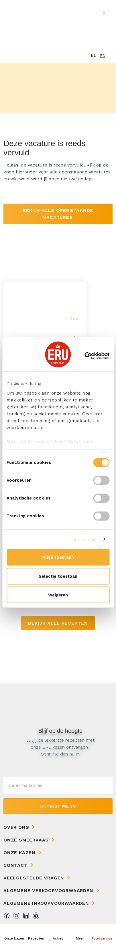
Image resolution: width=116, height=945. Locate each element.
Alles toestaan (58, 557)
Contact (15, 865)
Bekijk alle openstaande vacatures (58, 214)
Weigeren (58, 595)
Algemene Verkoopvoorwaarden (48, 890)
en (102, 55)
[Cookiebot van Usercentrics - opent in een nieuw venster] (84, 355)
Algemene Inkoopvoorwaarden (46, 903)
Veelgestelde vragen (33, 878)
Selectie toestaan (58, 576)
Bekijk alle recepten (58, 623)
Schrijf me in (58, 806)
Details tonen (84, 539)
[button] (80, 934)
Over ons (16, 827)
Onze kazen (19, 852)
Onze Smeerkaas (26, 840)
